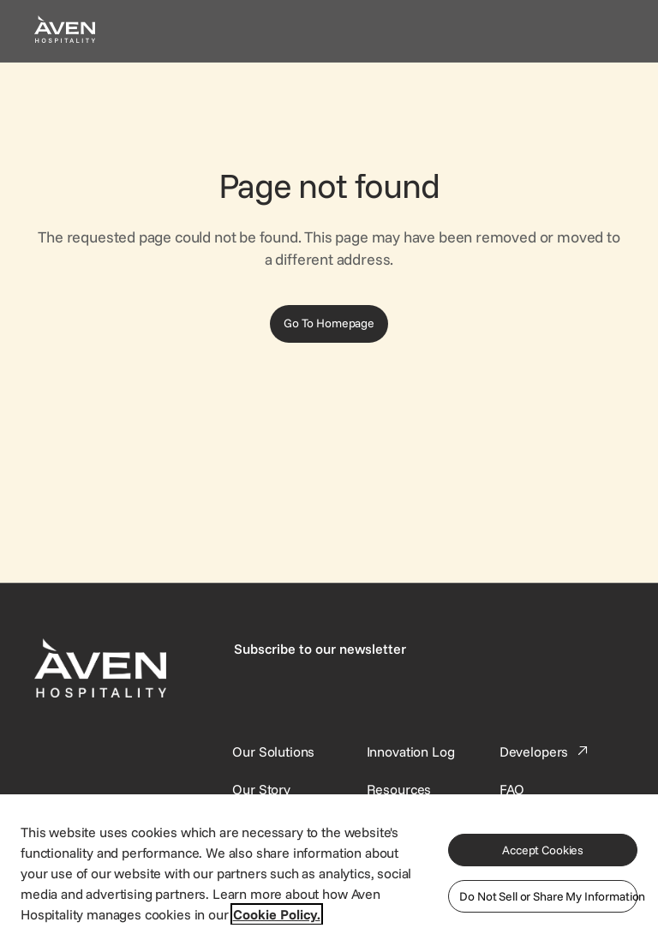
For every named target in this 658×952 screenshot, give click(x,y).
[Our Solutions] (273, 751)
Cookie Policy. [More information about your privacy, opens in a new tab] (276, 914)
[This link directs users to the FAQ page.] (512, 789)
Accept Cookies (542, 850)
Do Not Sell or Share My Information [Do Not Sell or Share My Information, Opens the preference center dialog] (548, 896)
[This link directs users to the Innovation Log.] (411, 751)
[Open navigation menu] (603, 31)
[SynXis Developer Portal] (261, 789)
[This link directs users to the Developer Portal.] (546, 751)
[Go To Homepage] (329, 324)
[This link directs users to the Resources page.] (399, 789)
